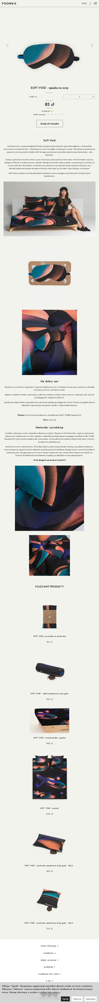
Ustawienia (90, 999)
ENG (84, 3)
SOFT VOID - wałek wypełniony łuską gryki (49, 693)
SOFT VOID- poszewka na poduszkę (49, 636)
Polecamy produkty (49, 586)
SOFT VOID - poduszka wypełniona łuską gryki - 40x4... (49, 922)
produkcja (49, 966)
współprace (49, 952)
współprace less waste (49, 973)
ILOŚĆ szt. (33, 97)
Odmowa (77, 999)
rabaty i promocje (49, 959)
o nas (49, 980)
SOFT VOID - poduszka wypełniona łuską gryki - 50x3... (49, 865)
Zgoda (65, 999)
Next (92, 45)
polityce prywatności (49, 992)
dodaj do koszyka (49, 123)
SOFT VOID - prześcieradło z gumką (49, 737)
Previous (7, 45)
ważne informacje (49, 945)
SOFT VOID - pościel (49, 808)
